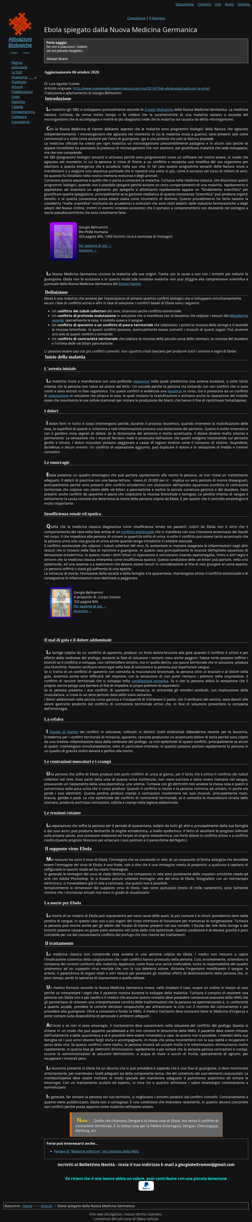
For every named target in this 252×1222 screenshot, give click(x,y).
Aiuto (229, 4)
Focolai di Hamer (64, 731)
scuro (26, 52)
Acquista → (88, 250)
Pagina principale (19, 64)
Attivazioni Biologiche (20, 42)
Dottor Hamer (130, 283)
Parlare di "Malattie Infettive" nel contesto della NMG (96, 1151)
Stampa (244, 4)
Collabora (19, 116)
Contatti (204, 4)
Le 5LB (17, 72)
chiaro (14, 52)
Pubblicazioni (22, 91)
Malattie (18, 101)
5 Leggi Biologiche (159, 109)
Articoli (17, 86)
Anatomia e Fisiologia (24, 79)
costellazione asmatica (150, 681)
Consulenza (136, 18)
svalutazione (58, 395)
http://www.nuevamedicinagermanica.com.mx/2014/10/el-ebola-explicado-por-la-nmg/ (141, 88)
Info (218, 4)
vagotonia (141, 381)
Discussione (185, 4)
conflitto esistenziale (137, 531)
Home (27, 1206)
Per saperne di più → (95, 245)
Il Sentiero (157, 18)
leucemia (175, 391)
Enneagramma (23, 111)
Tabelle (17, 106)
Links (16, 96)
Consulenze (21, 121)
